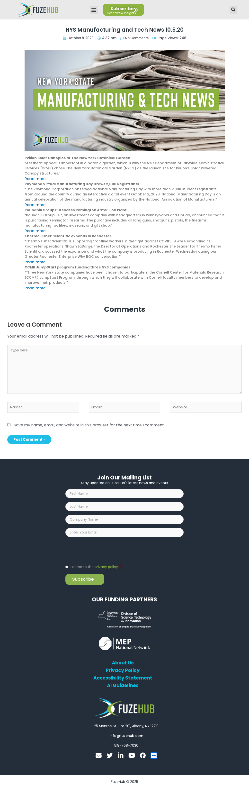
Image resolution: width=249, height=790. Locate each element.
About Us (122, 665)
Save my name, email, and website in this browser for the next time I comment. (89, 423)
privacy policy (106, 569)
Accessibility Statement (122, 680)
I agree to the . (96, 569)
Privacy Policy (123, 672)
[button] (94, 10)
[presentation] (102, 552)
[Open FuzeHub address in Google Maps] (126, 728)
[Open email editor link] (126, 738)
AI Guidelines (123, 687)
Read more (34, 178)
